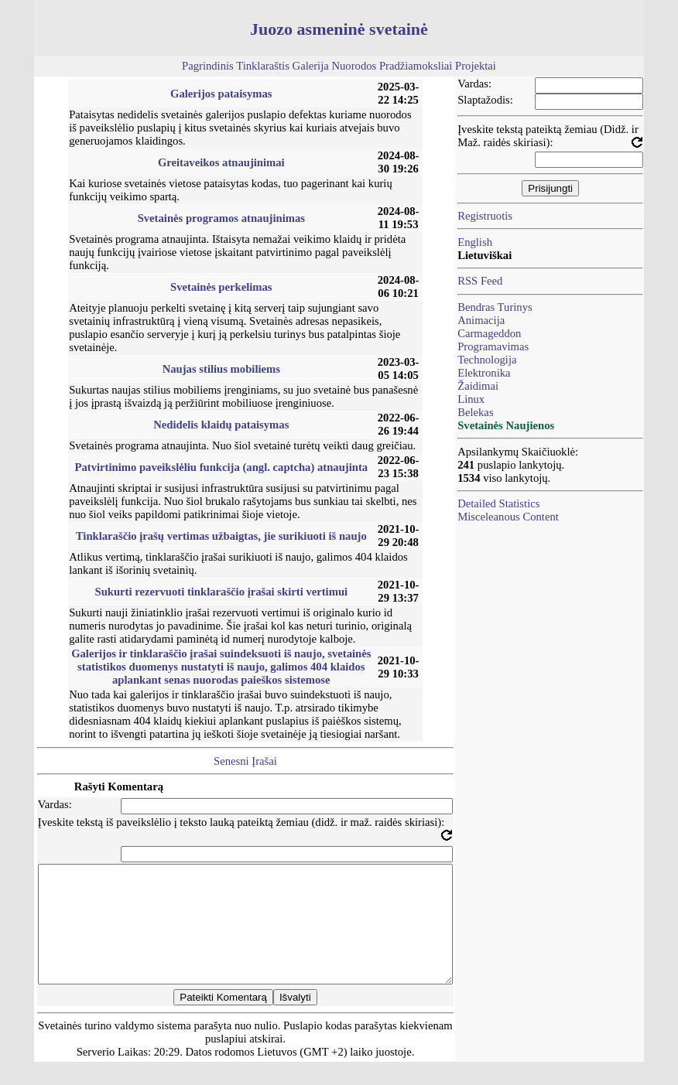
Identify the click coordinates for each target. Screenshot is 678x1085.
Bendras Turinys (494, 307)
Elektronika (483, 373)
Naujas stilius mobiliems (221, 369)
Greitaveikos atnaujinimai (221, 162)
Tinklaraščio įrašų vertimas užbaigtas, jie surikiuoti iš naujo (221, 536)
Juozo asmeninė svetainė (339, 29)
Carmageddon (489, 333)
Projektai (475, 66)
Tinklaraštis (262, 66)
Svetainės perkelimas (221, 287)
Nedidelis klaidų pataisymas (221, 424)
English (474, 242)
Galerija (311, 66)
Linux (471, 399)
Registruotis (484, 216)
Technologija (486, 359)
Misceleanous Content (508, 516)
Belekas (475, 412)
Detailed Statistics (498, 503)
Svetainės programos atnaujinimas (221, 218)
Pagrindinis (208, 66)
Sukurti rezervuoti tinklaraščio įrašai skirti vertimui (221, 591)
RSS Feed (479, 281)
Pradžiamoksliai (415, 66)
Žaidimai (477, 386)
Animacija (481, 320)
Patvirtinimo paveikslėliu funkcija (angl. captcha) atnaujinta (221, 467)
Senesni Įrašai (245, 761)
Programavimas (493, 346)
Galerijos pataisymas (221, 93)
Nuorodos (353, 66)
